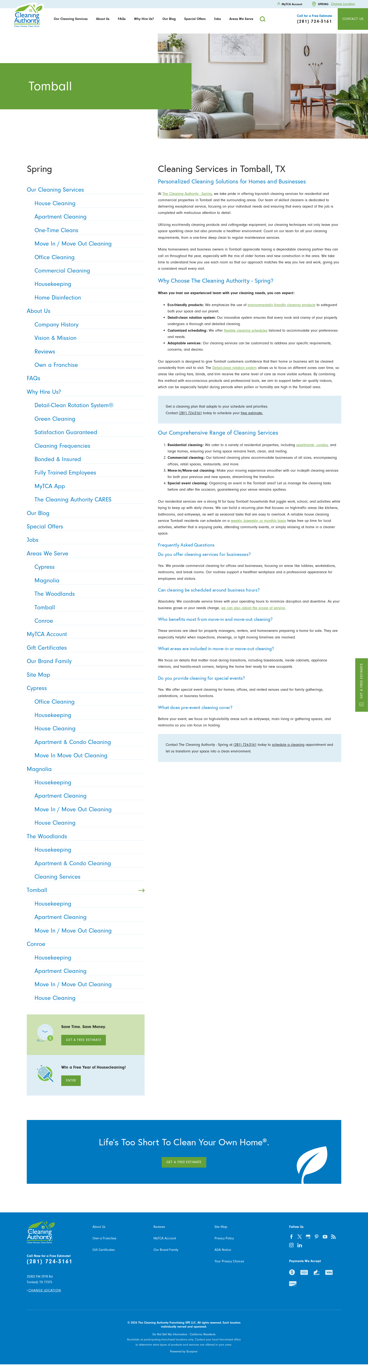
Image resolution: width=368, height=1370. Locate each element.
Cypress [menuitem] (88, 567)
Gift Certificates (103, 1250)
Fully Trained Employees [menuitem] (88, 472)
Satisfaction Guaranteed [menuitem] (88, 432)
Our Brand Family (165, 1250)
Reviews (159, 1227)
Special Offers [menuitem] (84, 526)
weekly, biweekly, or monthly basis (258, 520)
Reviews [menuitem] (88, 351)
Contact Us (353, 19)
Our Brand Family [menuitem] (84, 661)
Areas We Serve (241, 19)
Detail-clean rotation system (234, 367)
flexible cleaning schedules (246, 330)
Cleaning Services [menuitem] (88, 876)
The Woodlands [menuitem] (88, 594)
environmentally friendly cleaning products (281, 305)
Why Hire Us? (144, 19)
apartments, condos (312, 445)
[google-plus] (308, 1236)
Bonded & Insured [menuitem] (88, 459)
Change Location (343, 4)
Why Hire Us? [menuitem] (84, 392)
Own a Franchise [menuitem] (88, 365)
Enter (71, 1080)
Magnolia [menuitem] (88, 580)
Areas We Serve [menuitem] (84, 553)
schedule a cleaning (288, 744)
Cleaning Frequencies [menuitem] (88, 446)
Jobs (217, 19)
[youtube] (325, 1236)
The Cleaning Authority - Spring (187, 193)
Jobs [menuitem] (84, 540)
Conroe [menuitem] (88, 621)
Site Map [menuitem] (84, 675)
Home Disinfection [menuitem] (88, 297)
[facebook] (291, 1236)
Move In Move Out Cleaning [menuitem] (88, 755)
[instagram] (291, 1245)
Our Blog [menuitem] (84, 513)
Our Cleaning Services (71, 19)
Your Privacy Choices (229, 1261)
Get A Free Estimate (83, 1040)
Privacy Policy (224, 1238)
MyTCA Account (164, 1238)
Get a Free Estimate (361, 685)
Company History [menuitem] (88, 324)
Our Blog (169, 19)
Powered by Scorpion (184, 1351)
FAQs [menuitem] (84, 378)
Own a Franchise (104, 1238)
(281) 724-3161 (190, 413)
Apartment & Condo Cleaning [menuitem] (88, 742)
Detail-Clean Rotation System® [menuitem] (88, 405)
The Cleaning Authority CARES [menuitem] (88, 499)
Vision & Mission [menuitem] (88, 338)
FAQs (122, 19)
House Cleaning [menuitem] (88, 203)
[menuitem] (71, 19)
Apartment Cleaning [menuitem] (88, 216)
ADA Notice (223, 1250)
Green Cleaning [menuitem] (88, 419)
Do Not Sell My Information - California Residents (184, 1334)
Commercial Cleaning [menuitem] (88, 270)
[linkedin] (299, 1245)
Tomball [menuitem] (88, 607)
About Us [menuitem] (84, 311)
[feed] (333, 1236)
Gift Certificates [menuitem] (84, 648)
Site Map (221, 1227)
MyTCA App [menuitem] (88, 486)
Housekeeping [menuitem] (88, 284)
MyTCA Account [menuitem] (84, 634)
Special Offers (195, 19)
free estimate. (252, 413)
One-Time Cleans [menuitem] (88, 230)
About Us (102, 19)
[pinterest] (316, 1236)
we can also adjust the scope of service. (253, 608)
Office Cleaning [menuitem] (88, 257)
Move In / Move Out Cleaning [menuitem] (88, 243)
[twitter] (299, 1236)
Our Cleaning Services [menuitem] (84, 190)
